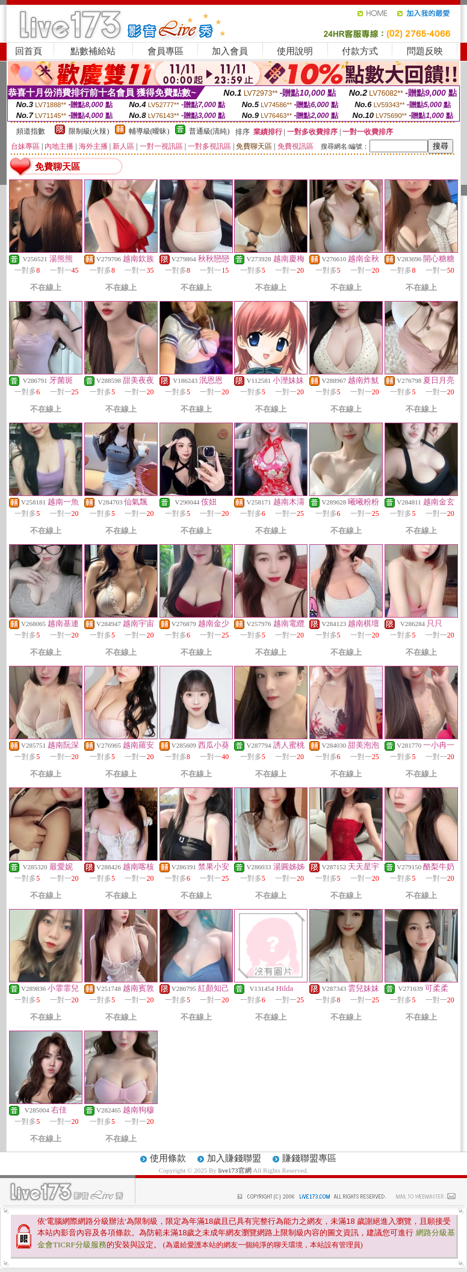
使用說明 (295, 51)
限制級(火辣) (89, 131)
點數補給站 (93, 51)
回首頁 (28, 51)
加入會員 (230, 51)
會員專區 (165, 51)
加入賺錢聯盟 (234, 1158)
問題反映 (425, 51)
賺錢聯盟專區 (309, 1158)
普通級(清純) (209, 131)
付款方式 (360, 51)
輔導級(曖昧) (149, 131)
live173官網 (235, 1170)
